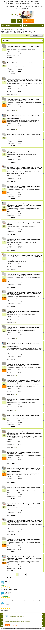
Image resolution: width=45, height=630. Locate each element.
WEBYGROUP (41, 628)
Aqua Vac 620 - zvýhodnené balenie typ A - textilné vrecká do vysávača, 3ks (23, 47)
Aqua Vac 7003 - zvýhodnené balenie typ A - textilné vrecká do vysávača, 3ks (23, 312)
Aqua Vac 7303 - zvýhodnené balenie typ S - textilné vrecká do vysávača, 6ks (23, 416)
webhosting (31, 628)
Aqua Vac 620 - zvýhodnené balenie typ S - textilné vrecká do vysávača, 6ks (23, 63)
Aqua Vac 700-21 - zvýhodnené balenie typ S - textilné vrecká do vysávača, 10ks (23, 240)
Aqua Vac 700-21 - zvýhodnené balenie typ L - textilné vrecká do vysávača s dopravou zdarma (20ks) (23, 275)
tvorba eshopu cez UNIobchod (23, 628)
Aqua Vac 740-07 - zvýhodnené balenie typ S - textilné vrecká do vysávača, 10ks (23, 504)
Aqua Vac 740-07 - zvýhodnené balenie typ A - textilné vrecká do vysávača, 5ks (23, 488)
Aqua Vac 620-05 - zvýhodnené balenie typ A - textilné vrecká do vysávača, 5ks (23, 135)
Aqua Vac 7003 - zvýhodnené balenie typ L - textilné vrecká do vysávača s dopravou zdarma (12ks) (23, 365)
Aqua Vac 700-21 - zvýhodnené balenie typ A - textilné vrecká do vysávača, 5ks (23, 223)
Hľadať (13, 21)
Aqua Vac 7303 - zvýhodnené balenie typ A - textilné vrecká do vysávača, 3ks (23, 400)
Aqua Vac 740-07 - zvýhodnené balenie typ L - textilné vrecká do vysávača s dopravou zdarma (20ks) (23, 540)
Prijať (7, 625)
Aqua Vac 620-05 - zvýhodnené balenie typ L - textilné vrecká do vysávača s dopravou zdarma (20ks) (23, 187)
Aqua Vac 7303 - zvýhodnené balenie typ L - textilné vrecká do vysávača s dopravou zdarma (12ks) (23, 453)
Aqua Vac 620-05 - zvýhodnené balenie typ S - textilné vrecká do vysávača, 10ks (23, 151)
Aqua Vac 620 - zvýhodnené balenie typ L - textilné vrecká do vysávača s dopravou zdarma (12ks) (23, 100)
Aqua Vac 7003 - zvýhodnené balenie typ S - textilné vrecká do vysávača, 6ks (23, 328)
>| (30, 574)
